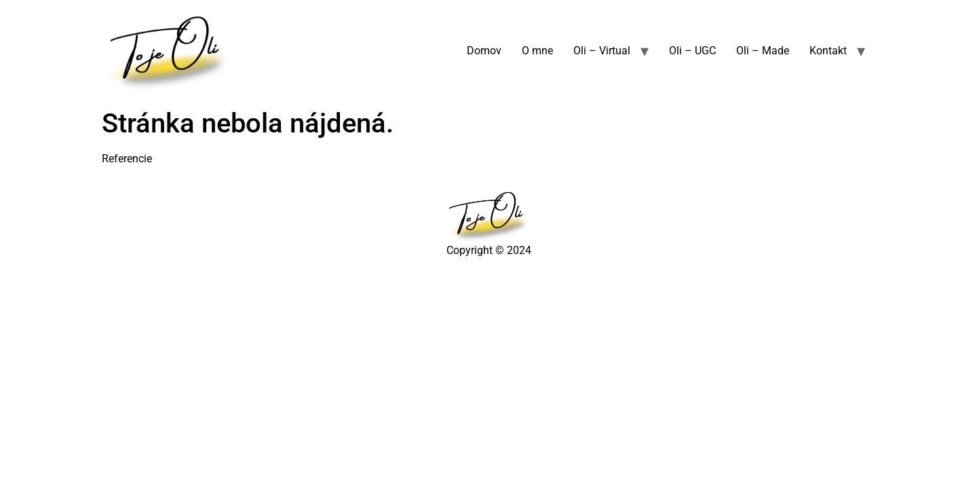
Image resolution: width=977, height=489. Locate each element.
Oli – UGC (692, 50)
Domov (484, 50)
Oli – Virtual (601, 50)
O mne (537, 50)
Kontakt (828, 50)
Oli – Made (762, 50)
